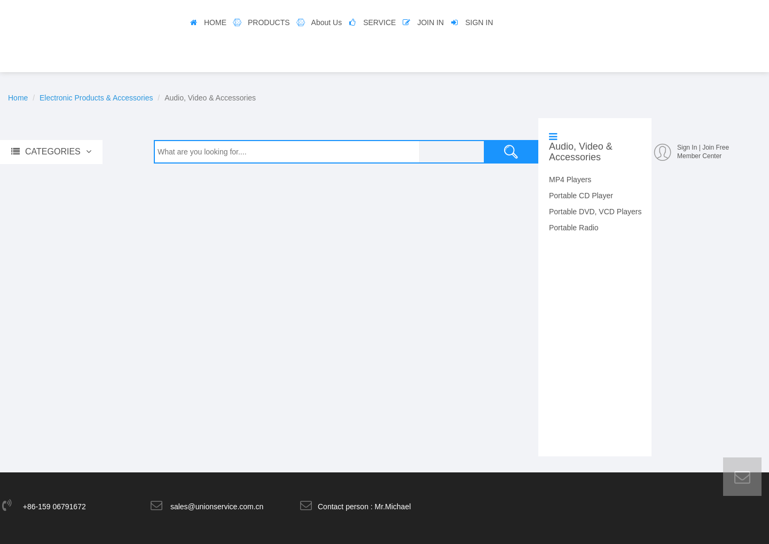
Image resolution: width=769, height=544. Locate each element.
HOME (215, 22)
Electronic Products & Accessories (96, 98)
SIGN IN (479, 22)
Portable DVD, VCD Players (595, 211)
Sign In (687, 147)
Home (18, 98)
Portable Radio (574, 227)
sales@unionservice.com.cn (217, 506)
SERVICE (379, 22)
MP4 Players (570, 179)
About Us (326, 22)
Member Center (699, 156)
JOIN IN (430, 22)
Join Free (715, 147)
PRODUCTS (269, 22)
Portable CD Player (581, 195)
